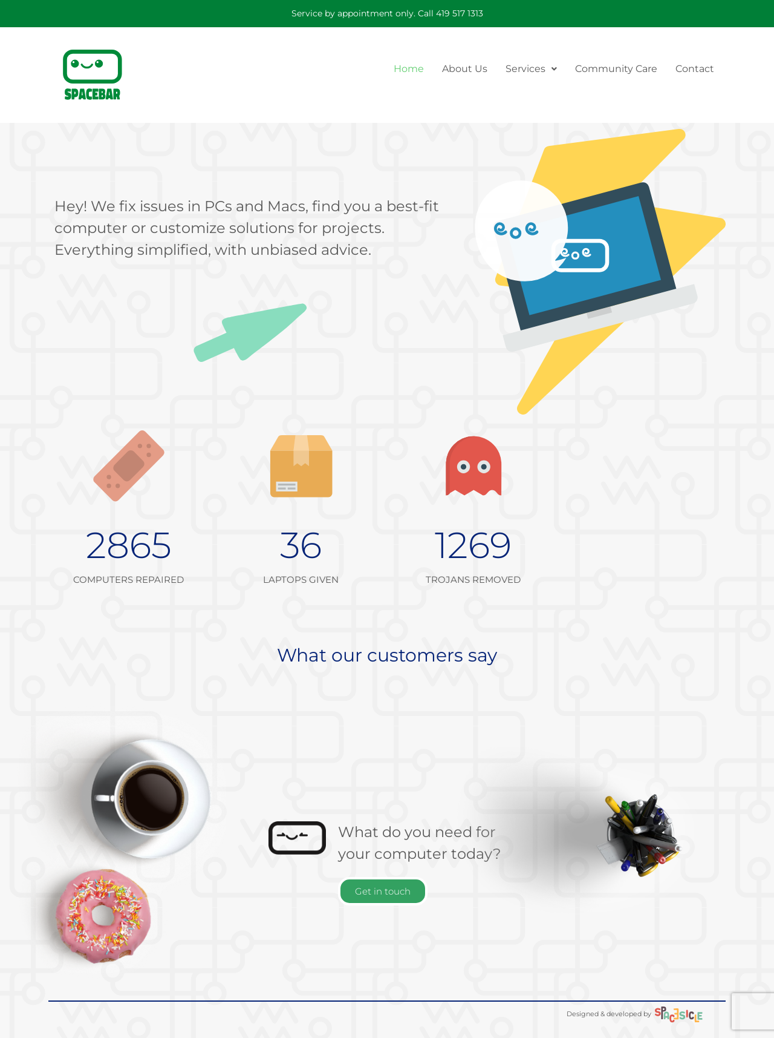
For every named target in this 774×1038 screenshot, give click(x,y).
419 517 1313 (459, 13)
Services (531, 68)
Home (409, 68)
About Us (464, 68)
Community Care (616, 68)
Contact (694, 68)
